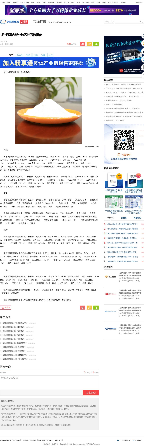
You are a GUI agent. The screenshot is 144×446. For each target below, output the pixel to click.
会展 (32, 2)
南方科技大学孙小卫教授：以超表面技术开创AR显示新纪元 (122, 234)
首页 (3, 2)
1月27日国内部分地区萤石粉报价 (14, 359)
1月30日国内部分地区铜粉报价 (13, 347)
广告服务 (25, 440)
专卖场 (116, 2)
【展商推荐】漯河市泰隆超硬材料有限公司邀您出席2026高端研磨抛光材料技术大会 (130, 328)
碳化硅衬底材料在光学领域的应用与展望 (121, 252)
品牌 (98, 2)
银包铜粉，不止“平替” (115, 121)
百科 (44, 2)
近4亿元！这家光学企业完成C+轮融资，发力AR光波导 (122, 243)
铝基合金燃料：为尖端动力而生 (119, 101)
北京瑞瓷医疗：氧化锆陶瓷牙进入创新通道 (122, 229)
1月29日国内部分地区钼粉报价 (13, 351)
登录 (141, 2)
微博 (78, 2)
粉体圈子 (51, 2)
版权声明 (41, 440)
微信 (72, 2)
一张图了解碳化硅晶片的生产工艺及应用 (123, 109)
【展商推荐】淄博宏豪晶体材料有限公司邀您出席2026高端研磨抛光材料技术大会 (130, 310)
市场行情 (39, 21)
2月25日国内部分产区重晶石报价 (14, 323)
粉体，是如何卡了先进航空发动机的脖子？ (123, 85)
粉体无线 (85, 2)
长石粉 (20, 55)
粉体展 (15, 2)
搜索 (128, 440)
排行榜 (123, 2)
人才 (21, 2)
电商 (125, 440)
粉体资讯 (58, 22)
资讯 (8, 2)
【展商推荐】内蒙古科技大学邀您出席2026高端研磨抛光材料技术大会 (130, 293)
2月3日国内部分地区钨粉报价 (13, 339)
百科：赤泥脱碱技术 (114, 105)
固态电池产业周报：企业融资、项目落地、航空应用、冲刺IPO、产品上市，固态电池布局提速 (122, 238)
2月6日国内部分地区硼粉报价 (13, 327)
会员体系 (16, 440)
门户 (121, 440)
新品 (109, 2)
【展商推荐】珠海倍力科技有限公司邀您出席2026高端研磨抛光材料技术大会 (122, 262)
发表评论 (91, 392)
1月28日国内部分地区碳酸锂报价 (14, 355)
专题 (92, 2)
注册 (137, 2)
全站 (107, 22)
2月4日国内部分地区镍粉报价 (13, 335)
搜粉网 (59, 2)
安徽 (43, 55)
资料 (27, 2)
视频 (104, 2)
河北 (36, 55)
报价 (28, 55)
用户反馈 (58, 440)
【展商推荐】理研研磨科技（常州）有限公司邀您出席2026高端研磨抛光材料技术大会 (122, 257)
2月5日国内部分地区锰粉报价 (13, 331)
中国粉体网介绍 (5, 440)
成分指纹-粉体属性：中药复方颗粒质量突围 (122, 248)
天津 (51, 55)
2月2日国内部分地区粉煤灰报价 (14, 343)
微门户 (66, 2)
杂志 (38, 2)
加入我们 (33, 440)
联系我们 (50, 440)
